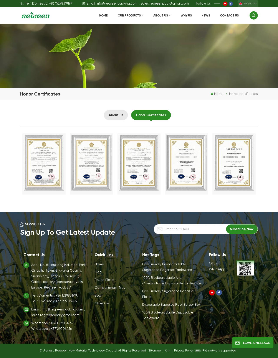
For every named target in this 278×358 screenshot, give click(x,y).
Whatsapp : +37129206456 (51, 328)
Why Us (186, 15)
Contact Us (229, 15)
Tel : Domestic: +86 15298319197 (46, 3)
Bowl (98, 295)
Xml (167, 350)
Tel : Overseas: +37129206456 (54, 301)
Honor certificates (151, 115)
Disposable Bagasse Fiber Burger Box (171, 304)
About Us (160, 15)
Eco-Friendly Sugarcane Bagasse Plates (168, 294)
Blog (98, 272)
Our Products (129, 15)
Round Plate (104, 280)
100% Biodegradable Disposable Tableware (167, 315)
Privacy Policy (184, 350)
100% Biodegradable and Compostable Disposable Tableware (171, 280)
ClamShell (102, 303)
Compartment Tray (110, 287)
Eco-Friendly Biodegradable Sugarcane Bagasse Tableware (167, 267)
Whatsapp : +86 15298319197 (52, 323)
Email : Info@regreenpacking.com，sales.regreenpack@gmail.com (58, 312)
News (206, 15)
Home (103, 15)
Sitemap (154, 350)
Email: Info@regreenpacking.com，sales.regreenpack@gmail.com (135, 3)
